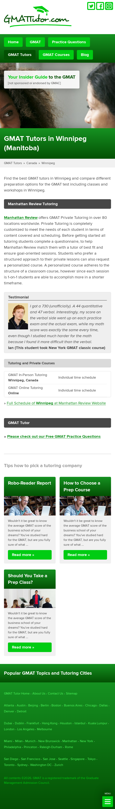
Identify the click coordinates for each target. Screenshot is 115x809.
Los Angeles (25, 729)
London (9, 729)
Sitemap (71, 693)
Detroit (21, 711)
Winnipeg (48, 163)
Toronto (9, 765)
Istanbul (79, 723)
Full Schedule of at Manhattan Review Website (56, 403)
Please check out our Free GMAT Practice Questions (54, 436)
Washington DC (41, 765)
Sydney (22, 765)
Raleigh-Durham (51, 747)
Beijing (33, 705)
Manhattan (69, 741)
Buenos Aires (73, 705)
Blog (85, 54)
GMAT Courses (56, 54)
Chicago (91, 705)
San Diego (11, 759)
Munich (30, 741)
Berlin (45, 705)
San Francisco (30, 759)
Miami (8, 741)
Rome (69, 747)
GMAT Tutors (20, 54)
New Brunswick (49, 741)
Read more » (23, 554)
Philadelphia (12, 747)
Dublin (19, 723)
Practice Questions (69, 42)
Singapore (78, 759)
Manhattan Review (21, 217)
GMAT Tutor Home (17, 693)
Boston (56, 705)
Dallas (103, 705)
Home (13, 42)
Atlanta (9, 705)
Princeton (30, 747)
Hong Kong (49, 723)
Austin (21, 705)
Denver (9, 711)
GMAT (35, 42)
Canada (31, 163)
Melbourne (44, 729)
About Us (38, 693)
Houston (66, 723)
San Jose (49, 759)
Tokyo (91, 759)
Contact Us (55, 693)
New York (86, 741)
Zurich (58, 765)
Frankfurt (33, 723)
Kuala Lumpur (97, 723)
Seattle (63, 759)
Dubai (8, 723)
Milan (19, 741)
